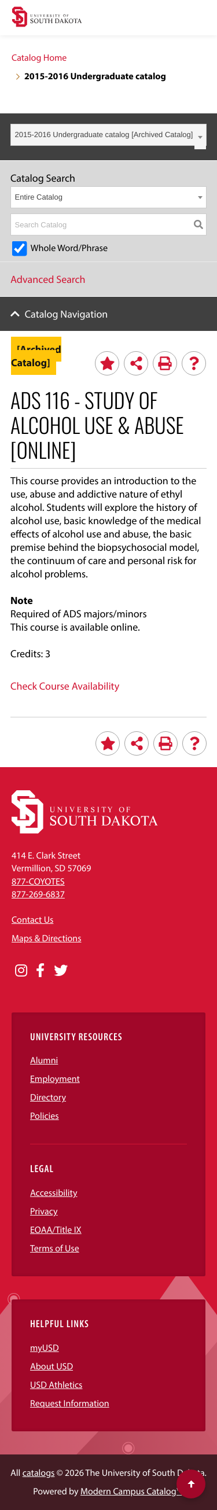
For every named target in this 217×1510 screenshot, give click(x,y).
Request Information (69, 1403)
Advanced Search (48, 279)
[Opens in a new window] (21, 971)
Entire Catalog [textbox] (38, 197)
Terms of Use (54, 1248)
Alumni (44, 1060)
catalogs (39, 1473)
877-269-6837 (38, 894)
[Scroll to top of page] (190, 1484)
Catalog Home (39, 58)
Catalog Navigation (66, 314)
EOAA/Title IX (56, 1230)
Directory (48, 1097)
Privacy (44, 1211)
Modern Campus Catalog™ (131, 1491)
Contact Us (32, 920)
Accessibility (54, 1193)
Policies (44, 1116)
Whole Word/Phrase (69, 248)
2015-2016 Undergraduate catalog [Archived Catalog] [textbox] (104, 134)
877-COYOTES (38, 881)
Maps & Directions (46, 938)
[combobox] (108, 135)
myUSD (44, 1348)
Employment (55, 1079)
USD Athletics (56, 1385)
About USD (51, 1366)
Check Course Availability (64, 686)
